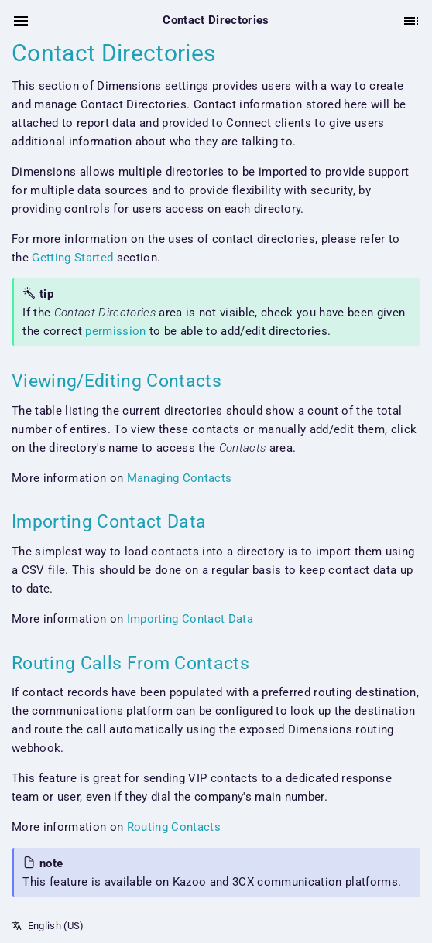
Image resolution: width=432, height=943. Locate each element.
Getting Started (72, 258)
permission (115, 331)
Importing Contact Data (190, 619)
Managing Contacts (179, 478)
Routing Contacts (174, 827)
